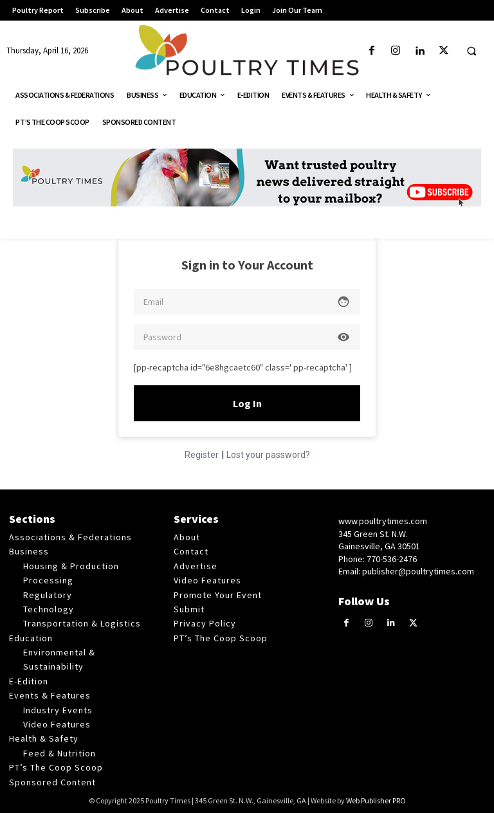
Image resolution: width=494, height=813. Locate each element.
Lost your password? (268, 455)
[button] (471, 51)
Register (202, 455)
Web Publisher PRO (376, 800)
